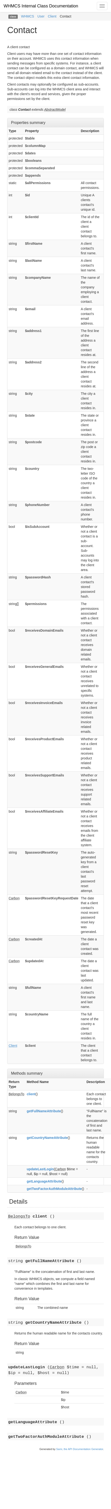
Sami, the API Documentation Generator (79, 1449)
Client (52, 16)
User (41, 16)
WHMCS (27, 16)
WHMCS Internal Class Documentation (41, 6)
